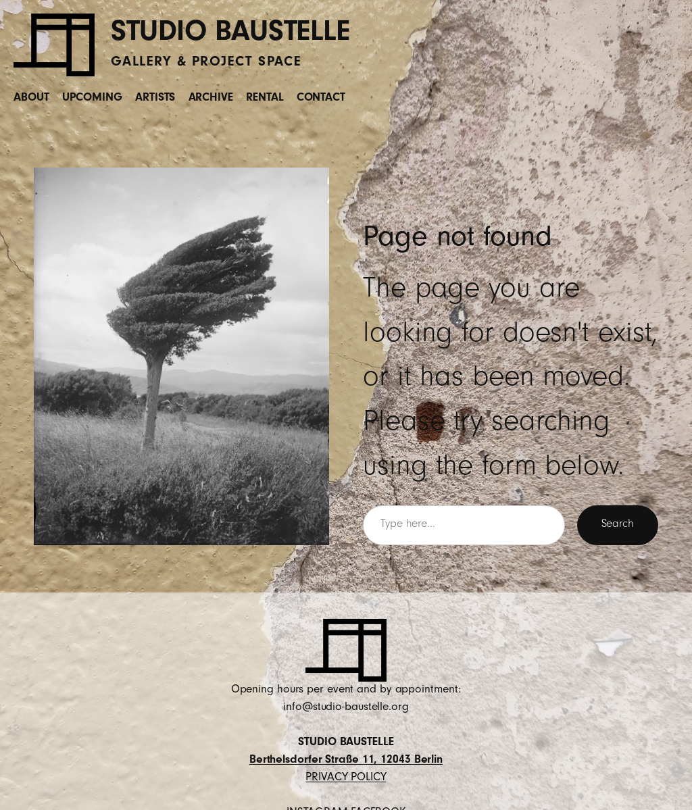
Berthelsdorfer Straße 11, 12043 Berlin (346, 761)
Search (617, 525)
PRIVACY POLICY (346, 778)
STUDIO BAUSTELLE (230, 35)
